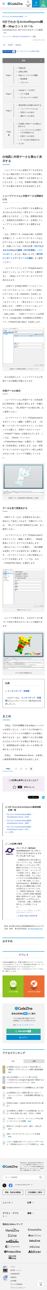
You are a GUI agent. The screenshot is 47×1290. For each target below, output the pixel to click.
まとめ (21, 143)
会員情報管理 (14, 1274)
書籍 (30, 1213)
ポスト (33, 797)
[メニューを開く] (4, 3)
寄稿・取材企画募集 (13, 1192)
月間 (33, 1061)
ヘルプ (12, 1267)
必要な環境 (23, 72)
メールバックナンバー (23, 1025)
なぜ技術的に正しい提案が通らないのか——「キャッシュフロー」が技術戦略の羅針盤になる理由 (25, 1095)
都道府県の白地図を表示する (30, 105)
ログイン (23, 1037)
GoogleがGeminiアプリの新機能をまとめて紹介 (25, 1088)
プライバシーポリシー (17, 1288)
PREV (7, 769)
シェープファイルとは (29, 109)
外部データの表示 (27, 136)
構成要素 (23, 79)
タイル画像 (24, 94)
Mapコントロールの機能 (28, 75)
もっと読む (9, 832)
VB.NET (10, 45)
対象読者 (22, 68)
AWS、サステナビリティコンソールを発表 (23, 1134)
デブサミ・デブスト (11, 1215)
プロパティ (24, 82)
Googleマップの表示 (27, 90)
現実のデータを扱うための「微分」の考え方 (24, 1126)
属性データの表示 (27, 116)
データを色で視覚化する (30, 140)
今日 (13, 1061)
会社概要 (13, 1281)
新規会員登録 (23, 1031)
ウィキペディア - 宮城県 (18, 691)
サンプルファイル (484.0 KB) (27, 51)
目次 (32, 60)
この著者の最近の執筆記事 (26, 916)
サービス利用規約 (16, 1284)
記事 (30, 1203)
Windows (18, 45)
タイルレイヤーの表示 (29, 97)
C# (4, 45)
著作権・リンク (15, 1270)
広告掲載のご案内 (35, 1192)
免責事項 (13, 1277)
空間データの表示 (27, 112)
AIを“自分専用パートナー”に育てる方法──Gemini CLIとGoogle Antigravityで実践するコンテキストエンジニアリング (25, 1079)
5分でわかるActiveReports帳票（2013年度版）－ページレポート (23, 250)
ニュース (8, 1203)
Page (8, 75)
